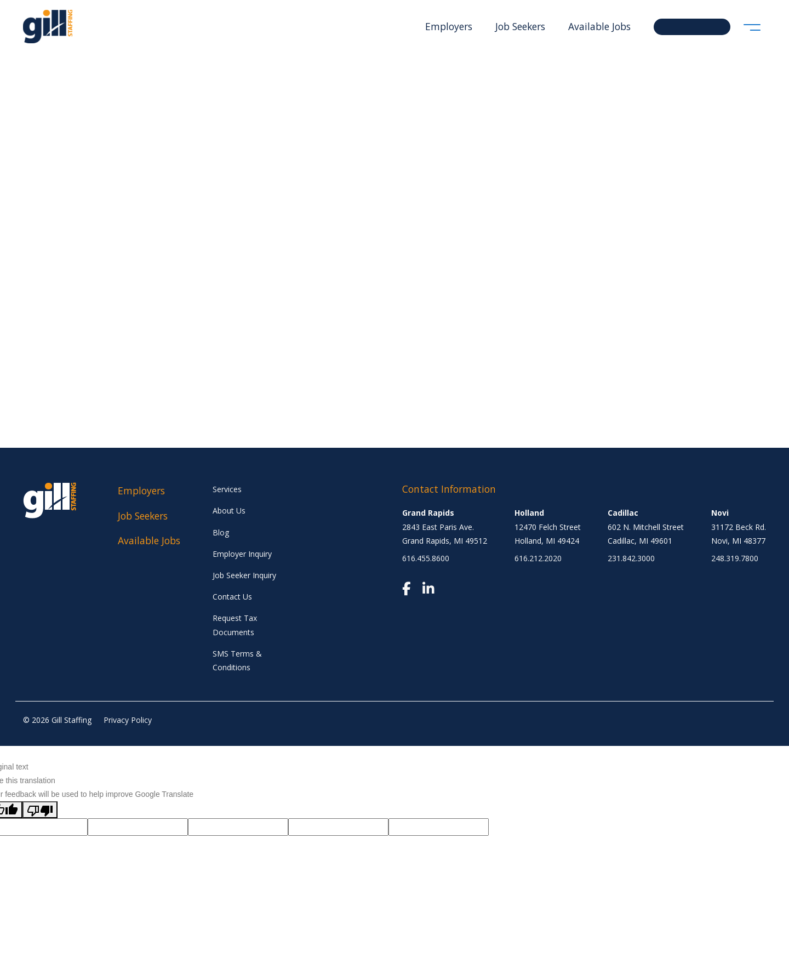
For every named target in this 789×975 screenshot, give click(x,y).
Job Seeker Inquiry (244, 575)
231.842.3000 (631, 558)
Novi (720, 513)
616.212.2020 (538, 558)
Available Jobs (599, 26)
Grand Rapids (428, 513)
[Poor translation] (40, 809)
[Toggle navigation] (752, 26)
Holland (529, 513)
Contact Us (232, 596)
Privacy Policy (128, 720)
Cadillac (623, 513)
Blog (221, 532)
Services (227, 489)
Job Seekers (520, 26)
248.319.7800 (734, 558)
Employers (448, 26)
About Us (229, 510)
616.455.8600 (425, 558)
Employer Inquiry (242, 554)
